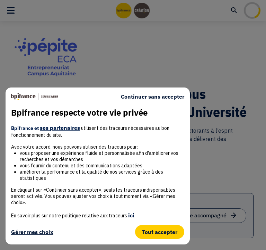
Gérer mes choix (32, 231)
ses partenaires (60, 127)
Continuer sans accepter (152, 96)
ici (131, 215)
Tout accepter (159, 231)
